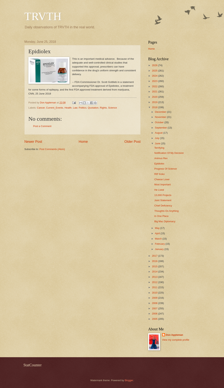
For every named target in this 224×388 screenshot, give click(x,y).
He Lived (159, 189)
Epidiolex (159, 163)
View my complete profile (175, 339)
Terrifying (159, 147)
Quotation (93, 107)
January (159, 249)
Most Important (162, 184)
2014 (155, 271)
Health (68, 107)
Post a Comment (42, 126)
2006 (155, 313)
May (157, 228)
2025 (155, 70)
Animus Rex (160, 158)
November (161, 117)
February (160, 243)
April (157, 233)
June (158, 143)
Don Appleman (174, 334)
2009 (155, 297)
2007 (155, 308)
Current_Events (54, 107)
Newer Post (33, 142)
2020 (155, 96)
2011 (155, 287)
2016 (155, 261)
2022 (155, 86)
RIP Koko (159, 174)
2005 (155, 318)
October (159, 122)
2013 (155, 276)
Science (112, 107)
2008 (155, 303)
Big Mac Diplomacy (164, 221)
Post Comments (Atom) (52, 149)
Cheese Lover (162, 179)
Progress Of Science (165, 168)
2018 (155, 107)
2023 (155, 81)
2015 (155, 266)
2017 (155, 255)
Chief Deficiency (163, 205)
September (161, 127)
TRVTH (43, 16)
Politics (82, 107)
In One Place (161, 216)
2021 (155, 91)
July (157, 138)
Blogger (129, 380)
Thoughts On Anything (166, 210)
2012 (155, 282)
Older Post (132, 142)
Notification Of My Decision (169, 153)
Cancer (41, 107)
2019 (155, 102)
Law (75, 107)
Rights (103, 107)
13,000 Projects (162, 195)
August (159, 132)
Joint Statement (162, 200)
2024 (155, 75)
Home (83, 142)
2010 (155, 292)
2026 (155, 65)
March (158, 238)
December (161, 111)
